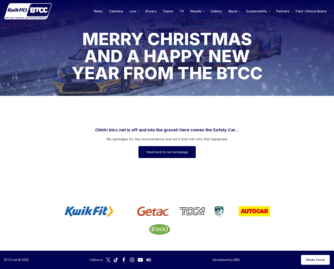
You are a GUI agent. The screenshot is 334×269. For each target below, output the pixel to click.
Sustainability (256, 11)
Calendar (116, 11)
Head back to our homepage (167, 152)
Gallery (216, 11)
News (98, 11)
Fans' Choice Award (311, 11)
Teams (168, 11)
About (232, 11)
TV (182, 11)
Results (196, 11)
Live (133, 11)
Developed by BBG (226, 260)
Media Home (315, 260)
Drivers (150, 11)
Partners (282, 11)
